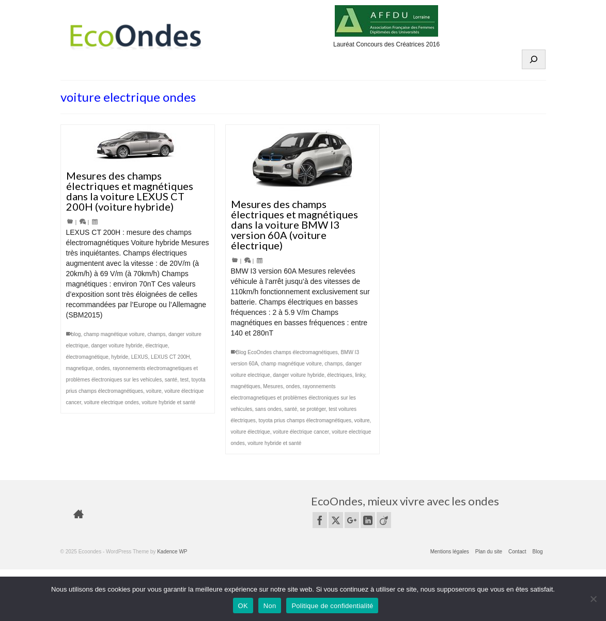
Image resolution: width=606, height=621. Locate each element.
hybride (119, 357)
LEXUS (139, 357)
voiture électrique (250, 432)
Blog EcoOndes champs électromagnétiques (287, 352)
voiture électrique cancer (301, 432)
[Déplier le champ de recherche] (534, 59)
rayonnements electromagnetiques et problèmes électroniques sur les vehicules (293, 398)
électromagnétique (87, 357)
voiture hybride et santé (168, 402)
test (184, 380)
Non (269, 606)
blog (76, 334)
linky (360, 375)
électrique (157, 345)
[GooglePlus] (352, 520)
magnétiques (245, 386)
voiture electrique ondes (111, 402)
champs (156, 334)
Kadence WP (172, 551)
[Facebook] (320, 520)
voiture (154, 391)
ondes (103, 368)
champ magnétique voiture (114, 334)
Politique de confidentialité (332, 606)
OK (243, 606)
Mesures (273, 386)
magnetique (79, 368)
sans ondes (268, 409)
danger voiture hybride (117, 345)
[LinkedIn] (368, 520)
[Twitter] (336, 520)
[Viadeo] (384, 520)
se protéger (313, 409)
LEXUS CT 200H (170, 357)
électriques (339, 375)
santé (171, 380)
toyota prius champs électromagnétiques (304, 420)
